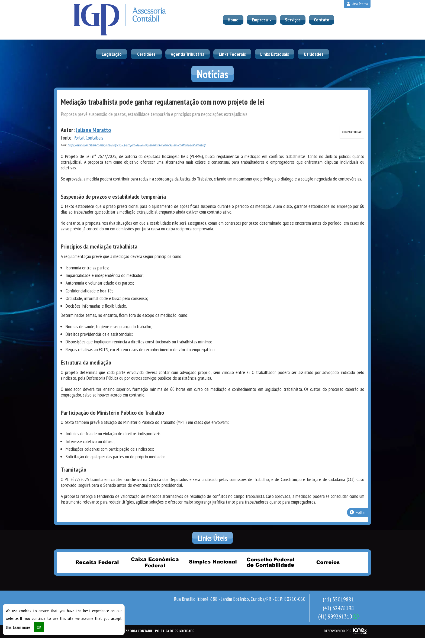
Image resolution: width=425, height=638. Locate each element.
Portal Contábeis (88, 137)
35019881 (338, 599)
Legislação (112, 54)
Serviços (293, 20)
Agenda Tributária (187, 54)
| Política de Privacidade (173, 631)
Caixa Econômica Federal (154, 562)
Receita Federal (97, 562)
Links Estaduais (274, 54)
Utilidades (313, 54)
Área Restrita (357, 4)
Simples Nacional (212, 562)
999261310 (338, 616)
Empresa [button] (262, 20)
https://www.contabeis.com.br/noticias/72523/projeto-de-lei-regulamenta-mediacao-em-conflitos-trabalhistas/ (136, 145)
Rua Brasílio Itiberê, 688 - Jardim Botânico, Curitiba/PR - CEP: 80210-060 (239, 599)
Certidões (146, 54)
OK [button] (39, 627)
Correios (328, 562)
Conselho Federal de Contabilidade (270, 562)
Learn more (21, 627)
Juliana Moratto (93, 130)
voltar (358, 512)
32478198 (338, 608)
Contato (321, 20)
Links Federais (232, 54)
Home (233, 20)
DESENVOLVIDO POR (338, 631)
